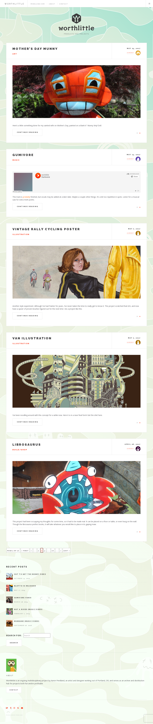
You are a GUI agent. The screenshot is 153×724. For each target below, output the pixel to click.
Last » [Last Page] (66, 550)
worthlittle (14, 4)
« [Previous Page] (31, 550)
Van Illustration (32, 338)
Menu (149, 3)
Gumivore (23, 155)
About (52, 4)
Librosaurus (26, 444)
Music (16, 160)
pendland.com (38, 4)
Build (15, 450)
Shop (24, 450)
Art (14, 54)
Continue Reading (27, 132)
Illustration (20, 234)
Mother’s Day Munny (35, 49)
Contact (63, 4)
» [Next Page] (60, 550)
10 (53, 550)
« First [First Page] (25, 550)
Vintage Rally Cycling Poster (46, 229)
